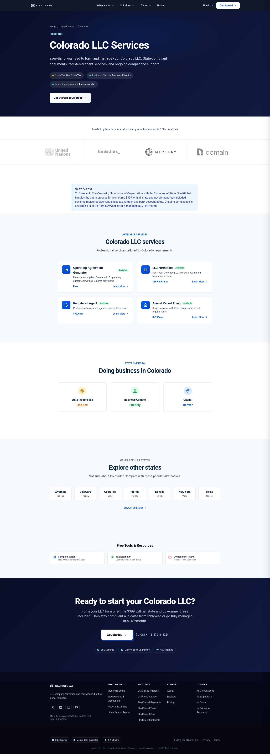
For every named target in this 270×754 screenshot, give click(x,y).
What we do (105, 5)
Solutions (127, 5)
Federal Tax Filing (117, 706)
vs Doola (201, 702)
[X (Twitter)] (53, 707)
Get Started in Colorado (70, 97)
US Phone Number (147, 696)
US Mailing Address (148, 690)
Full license (173, 748)
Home (53, 26)
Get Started (228, 5)
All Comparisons (205, 690)
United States (67, 26)
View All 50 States (134, 508)
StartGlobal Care (146, 714)
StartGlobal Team (147, 708)
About (146, 5)
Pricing (161, 5)
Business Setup (116, 690)
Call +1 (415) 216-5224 (152, 634)
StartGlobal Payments (149, 702)
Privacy (206, 740)
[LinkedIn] (61, 707)
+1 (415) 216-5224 (58, 719)
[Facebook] (76, 707)
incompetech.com (137, 748)
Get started (117, 634)
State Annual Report (119, 712)
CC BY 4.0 (163, 748)
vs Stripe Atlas (204, 696)
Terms (217, 740)
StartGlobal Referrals (149, 720)
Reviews (171, 696)
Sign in (208, 5)
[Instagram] (68, 707)
